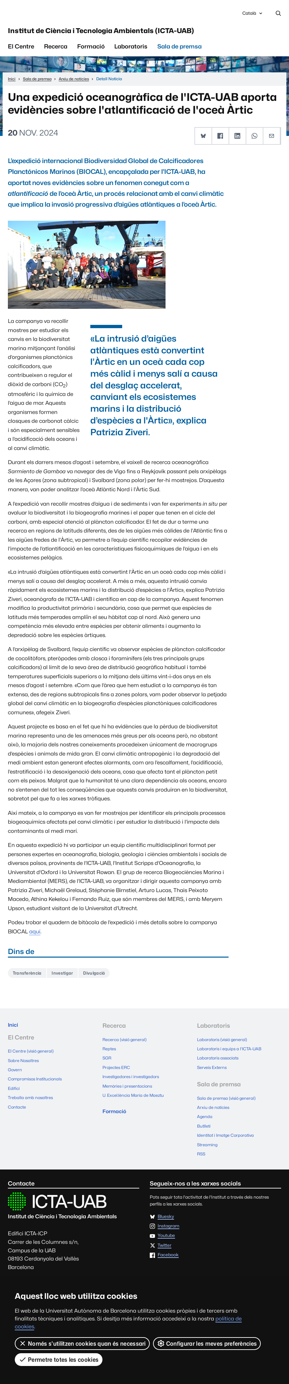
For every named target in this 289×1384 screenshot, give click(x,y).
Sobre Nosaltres (24, 1066)
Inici (14, 1031)
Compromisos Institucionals (37, 1083)
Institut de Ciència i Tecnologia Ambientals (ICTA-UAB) (142, 34)
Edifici (14, 1091)
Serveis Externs (213, 1069)
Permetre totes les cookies (59, 1359)
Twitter (164, 1239)
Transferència (29, 979)
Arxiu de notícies (214, 1107)
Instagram (168, 1220)
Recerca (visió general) (125, 1045)
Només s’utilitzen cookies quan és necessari (82, 1343)
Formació (91, 51)
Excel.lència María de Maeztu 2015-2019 (57, 1274)
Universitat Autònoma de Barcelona (64, 14)
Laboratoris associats (219, 1061)
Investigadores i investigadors (132, 1077)
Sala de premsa (179, 51)
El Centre (21, 51)
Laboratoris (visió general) (223, 1045)
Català (252, 15)
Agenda (205, 1115)
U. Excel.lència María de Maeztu (134, 1094)
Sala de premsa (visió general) (227, 1099)
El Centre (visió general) (32, 1058)
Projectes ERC (117, 1069)
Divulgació (104, 979)
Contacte (17, 1107)
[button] (203, 141)
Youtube (166, 1230)
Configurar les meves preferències (207, 1343)
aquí (34, 936)
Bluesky (166, 1210)
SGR (107, 1061)
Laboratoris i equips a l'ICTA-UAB (230, 1053)
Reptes (109, 1053)
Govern (15, 1074)
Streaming (208, 1140)
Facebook (168, 1249)
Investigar (68, 979)
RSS (201, 1148)
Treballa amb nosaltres (31, 1099)
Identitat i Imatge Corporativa (227, 1131)
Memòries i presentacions (128, 1086)
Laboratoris (130, 51)
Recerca (55, 51)
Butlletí (204, 1123)
